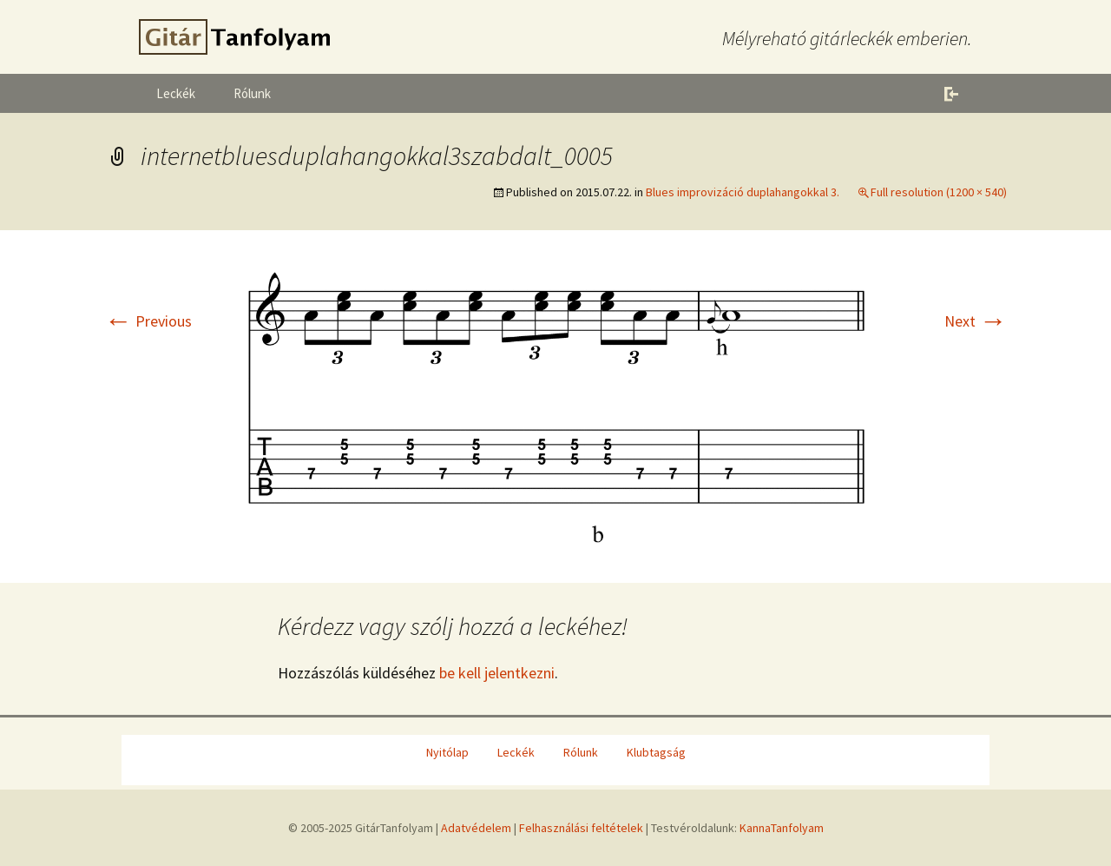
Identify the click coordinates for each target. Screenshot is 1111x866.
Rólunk (252, 93)
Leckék (175, 93)
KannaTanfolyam (782, 828)
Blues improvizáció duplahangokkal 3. (742, 192)
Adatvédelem (476, 828)
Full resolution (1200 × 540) (939, 192)
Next (975, 321)
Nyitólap (447, 752)
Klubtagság (656, 752)
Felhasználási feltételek (581, 828)
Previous (148, 321)
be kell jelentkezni (497, 673)
